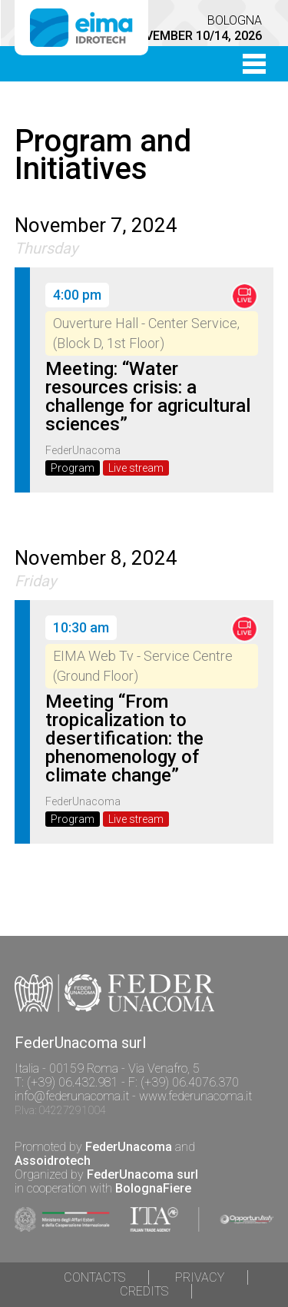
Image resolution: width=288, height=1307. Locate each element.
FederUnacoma (128, 1146)
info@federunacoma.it (72, 1096)
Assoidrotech (53, 1160)
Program (72, 468)
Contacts (94, 1277)
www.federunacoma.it (195, 1096)
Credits (144, 1291)
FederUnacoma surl (142, 1174)
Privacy (199, 1277)
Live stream (136, 468)
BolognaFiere (153, 1188)
